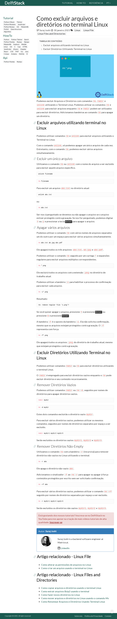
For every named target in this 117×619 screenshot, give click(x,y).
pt (108, 3)
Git (18, 27)
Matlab (23, 44)
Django (26, 42)
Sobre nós (78, 616)
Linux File (89, 30)
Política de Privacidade (94, 616)
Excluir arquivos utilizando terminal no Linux (66, 45)
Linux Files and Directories (51, 33)
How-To (81, 3)
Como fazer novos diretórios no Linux (60, 594)
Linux (6, 47)
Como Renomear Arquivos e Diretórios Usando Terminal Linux (73, 601)
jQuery (15, 49)
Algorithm (7, 32)
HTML (25, 47)
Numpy (19, 42)
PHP (17, 51)
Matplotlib (24, 27)
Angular (23, 49)
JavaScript (21, 24)
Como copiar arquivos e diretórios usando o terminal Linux (71, 588)
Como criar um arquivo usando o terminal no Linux (66, 568)
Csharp (6, 54)
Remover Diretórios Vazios (56, 385)
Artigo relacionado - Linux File (63, 556)
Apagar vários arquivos (53, 227)
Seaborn (16, 44)
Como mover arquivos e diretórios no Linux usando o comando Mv (75, 598)
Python (6, 39)
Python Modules (10, 24)
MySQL (21, 54)
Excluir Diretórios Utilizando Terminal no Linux (67, 49)
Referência (96, 3)
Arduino (14, 54)
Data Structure (16, 29)
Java (26, 51)
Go (22, 51)
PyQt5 (6, 29)
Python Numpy (9, 27)
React (6, 51)
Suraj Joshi (44, 30)
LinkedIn (63, 548)
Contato (108, 616)
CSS (11, 51)
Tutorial (67, 3)
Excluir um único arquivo (54, 159)
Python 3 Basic (9, 22)
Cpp (19, 47)
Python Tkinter (16, 39)
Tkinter (19, 22)
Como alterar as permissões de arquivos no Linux (66, 564)
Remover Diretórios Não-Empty (60, 446)
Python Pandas (9, 42)
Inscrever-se (56, 522)
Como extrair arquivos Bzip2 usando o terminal (65, 591)
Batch (26, 39)
